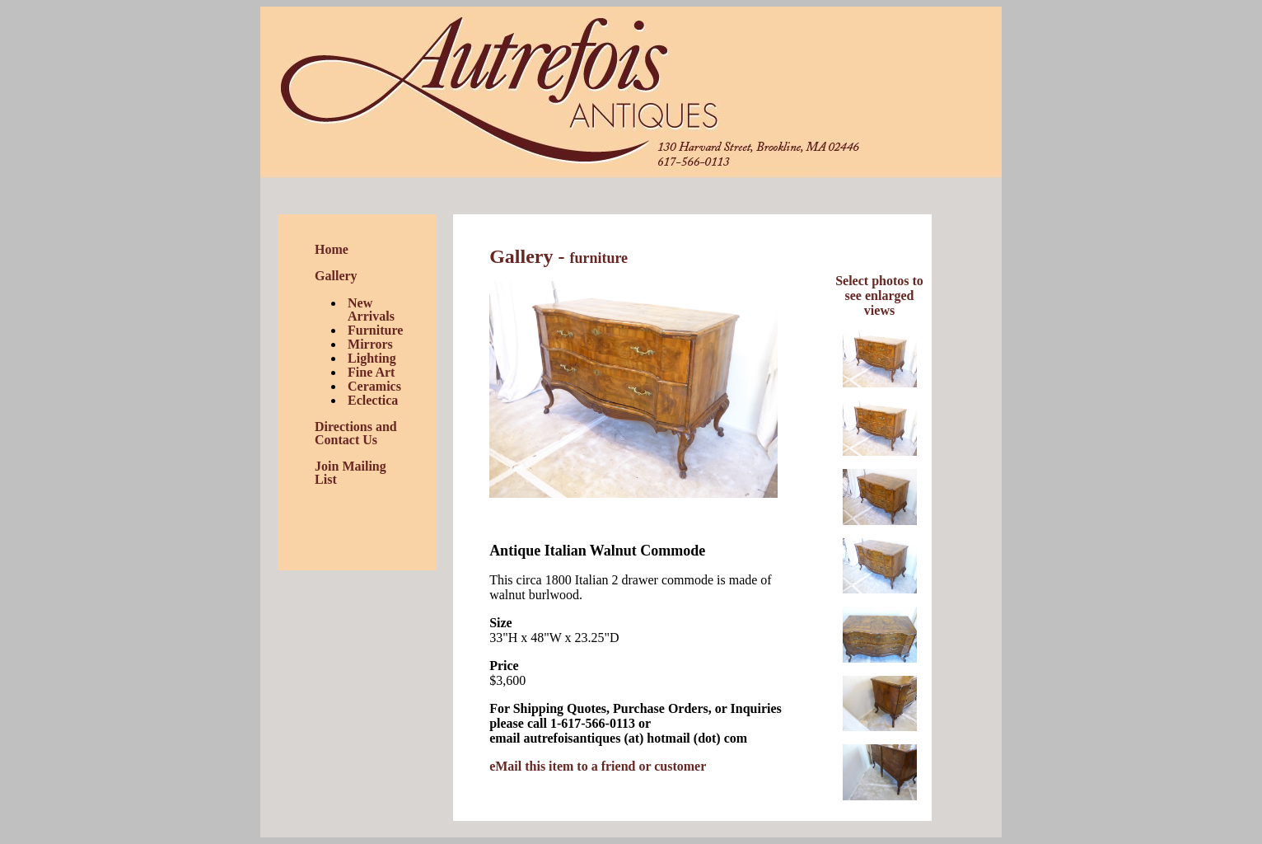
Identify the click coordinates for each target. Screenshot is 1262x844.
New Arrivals (371, 309)
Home (331, 249)
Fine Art (371, 372)
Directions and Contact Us (356, 433)
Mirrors (370, 344)
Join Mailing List (350, 472)
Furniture (375, 330)
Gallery (336, 276)
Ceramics (374, 386)
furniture (598, 258)
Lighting (372, 358)
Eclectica (373, 400)
